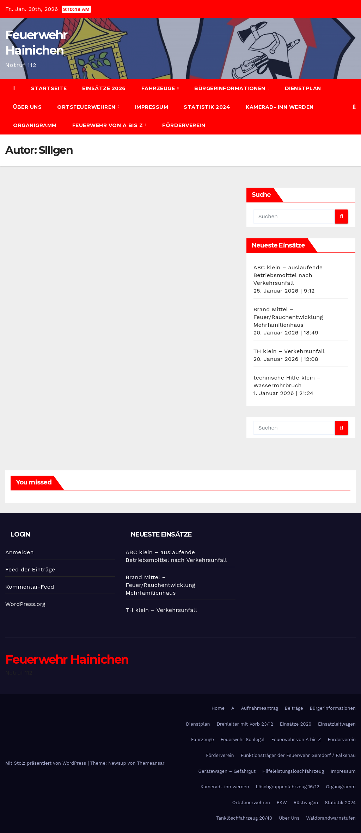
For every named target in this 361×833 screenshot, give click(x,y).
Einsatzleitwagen (337, 724)
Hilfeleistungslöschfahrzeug (293, 771)
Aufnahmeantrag (259, 708)
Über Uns (27, 107)
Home (218, 708)
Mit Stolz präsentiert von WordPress (46, 763)
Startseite (49, 88)
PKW (282, 802)
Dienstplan (303, 88)
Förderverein (183, 125)
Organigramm (35, 125)
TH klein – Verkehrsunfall (289, 351)
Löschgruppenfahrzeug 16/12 (287, 786)
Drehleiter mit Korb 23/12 (245, 724)
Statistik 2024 (207, 107)
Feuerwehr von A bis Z (108, 125)
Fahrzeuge (159, 88)
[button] (354, 107)
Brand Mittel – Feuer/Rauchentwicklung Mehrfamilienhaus (288, 317)
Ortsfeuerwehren (87, 107)
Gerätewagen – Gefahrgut (227, 771)
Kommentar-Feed (29, 586)
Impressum (152, 107)
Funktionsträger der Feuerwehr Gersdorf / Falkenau (298, 755)
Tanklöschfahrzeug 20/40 (244, 818)
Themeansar (151, 763)
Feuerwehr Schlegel (243, 739)
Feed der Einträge (30, 569)
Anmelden (19, 552)
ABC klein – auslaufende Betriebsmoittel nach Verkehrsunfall (288, 275)
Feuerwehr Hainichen (67, 659)
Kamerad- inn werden (280, 107)
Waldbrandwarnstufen (331, 818)
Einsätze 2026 (104, 88)
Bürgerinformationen (230, 88)
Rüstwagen (306, 802)
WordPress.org (25, 604)
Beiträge (294, 708)
